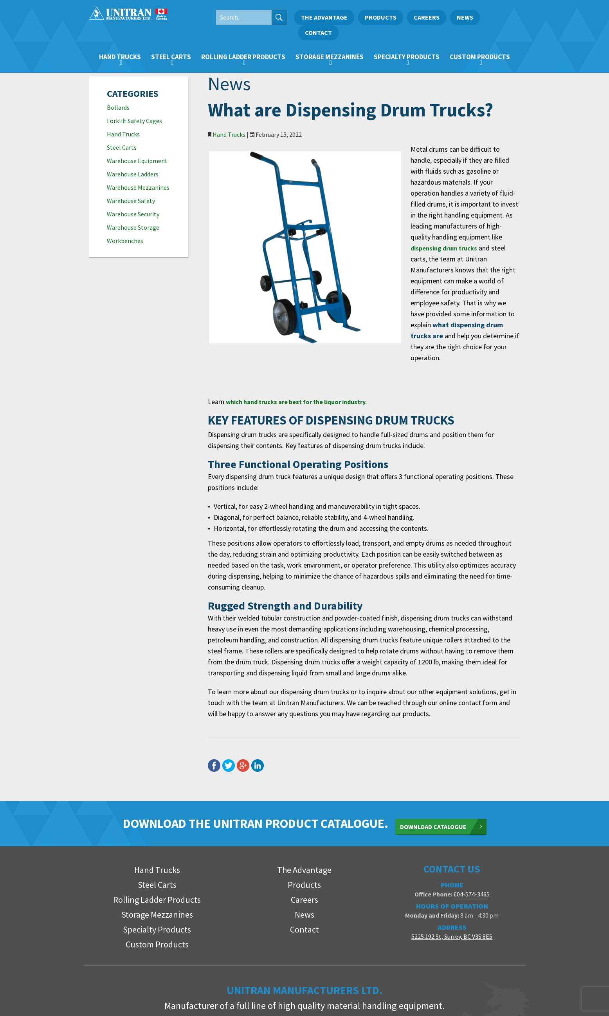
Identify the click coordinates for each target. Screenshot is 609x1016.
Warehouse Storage (133, 227)
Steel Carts (171, 57)
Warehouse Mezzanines (138, 187)
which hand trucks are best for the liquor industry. (306, 335)
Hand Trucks (120, 57)
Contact (318, 32)
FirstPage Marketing (491, 1001)
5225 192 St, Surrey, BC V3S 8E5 (451, 865)
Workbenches (125, 241)
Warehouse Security (133, 214)
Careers (427, 17)
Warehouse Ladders (133, 174)
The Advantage (324, 17)
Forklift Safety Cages (134, 121)
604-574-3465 (472, 822)
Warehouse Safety (131, 201)
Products (380, 17)
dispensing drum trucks (420, 215)
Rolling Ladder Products (243, 57)
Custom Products (480, 57)
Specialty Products (407, 57)
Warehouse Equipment (137, 161)
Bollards (118, 107)
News (465, 17)
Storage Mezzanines (329, 57)
